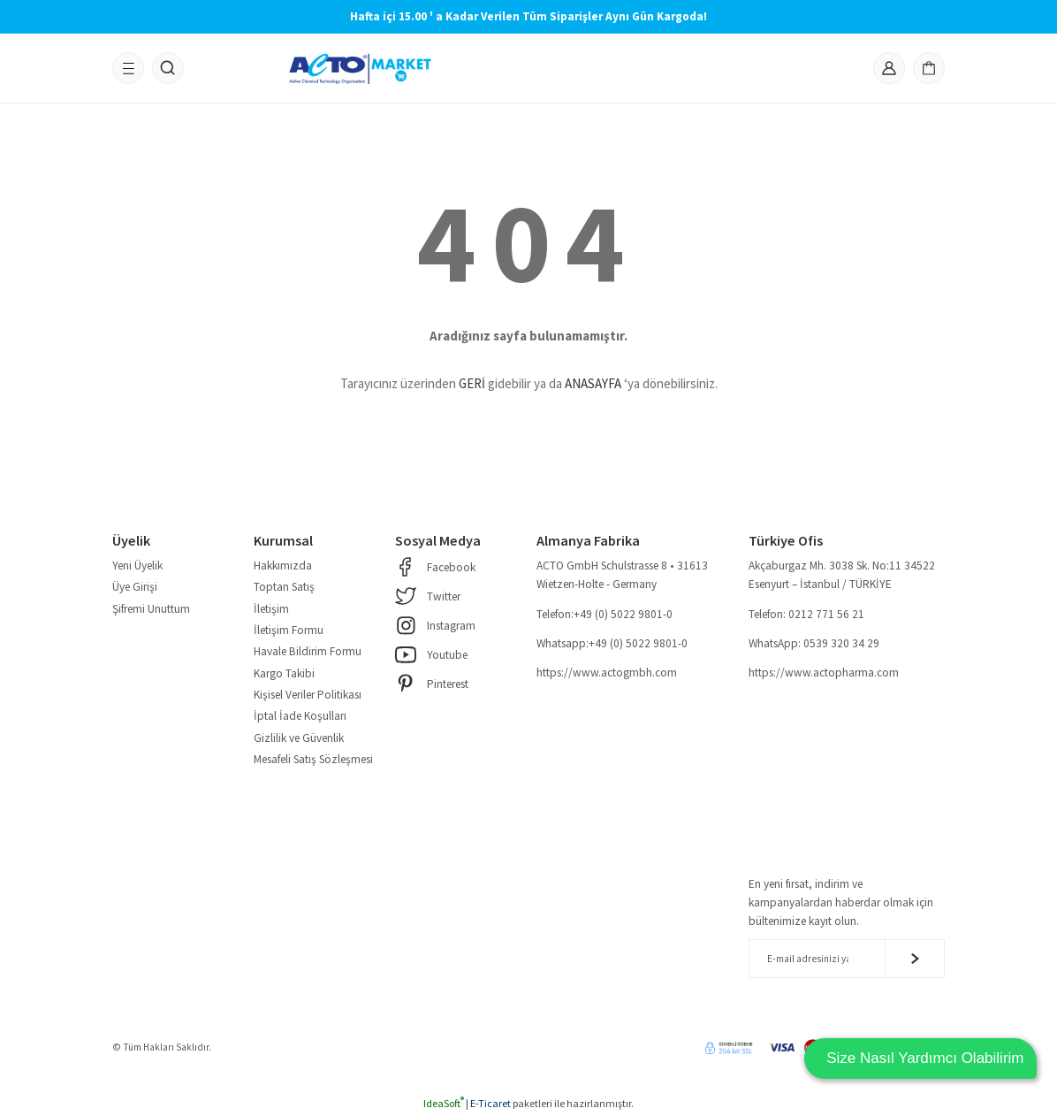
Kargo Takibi (284, 673)
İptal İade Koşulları (300, 715)
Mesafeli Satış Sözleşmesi (313, 759)
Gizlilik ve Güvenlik (299, 737)
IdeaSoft (443, 1103)
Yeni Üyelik (137, 565)
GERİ (472, 383)
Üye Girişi (134, 586)
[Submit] (915, 958)
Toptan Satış (284, 586)
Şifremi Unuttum (151, 608)
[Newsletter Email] (847, 958)
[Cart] (929, 68)
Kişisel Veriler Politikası (307, 694)
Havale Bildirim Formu (307, 651)
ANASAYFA (593, 383)
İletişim (271, 608)
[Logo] (360, 68)
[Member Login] (889, 68)
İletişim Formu (288, 630)
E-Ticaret (490, 1103)
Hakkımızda (283, 565)
